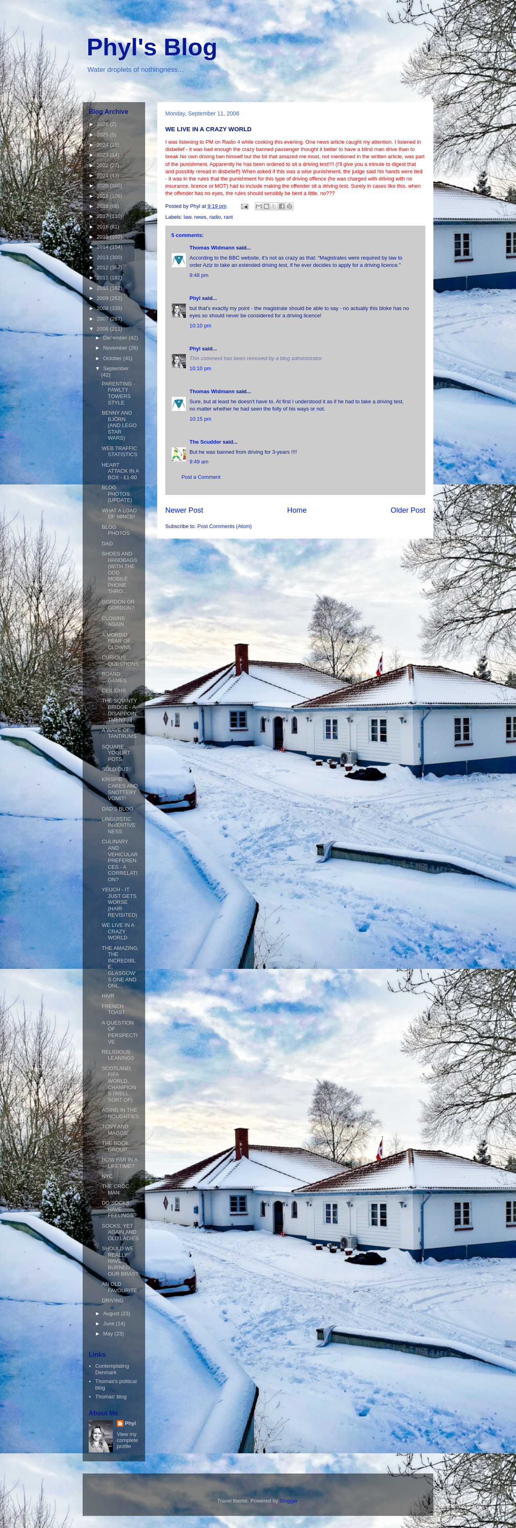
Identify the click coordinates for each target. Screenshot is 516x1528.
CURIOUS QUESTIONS (120, 660)
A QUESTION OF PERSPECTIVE (119, 1032)
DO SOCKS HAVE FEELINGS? (119, 1209)
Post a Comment (201, 477)
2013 (103, 257)
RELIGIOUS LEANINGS (118, 1055)
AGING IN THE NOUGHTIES (120, 1113)
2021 (103, 175)
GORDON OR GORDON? (118, 605)
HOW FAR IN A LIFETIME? (119, 1163)
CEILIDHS (114, 690)
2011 (103, 278)
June (109, 1323)
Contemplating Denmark (112, 1369)
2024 (103, 145)
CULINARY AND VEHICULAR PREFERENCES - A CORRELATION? (119, 860)
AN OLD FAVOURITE (119, 1287)
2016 (103, 227)
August (112, 1313)
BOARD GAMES (114, 677)
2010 (103, 288)
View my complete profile (127, 1440)
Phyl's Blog (152, 47)
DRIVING (112, 1300)
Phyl (194, 298)
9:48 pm (198, 275)
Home (297, 510)
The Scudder (205, 442)
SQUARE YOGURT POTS (116, 753)
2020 (103, 185)
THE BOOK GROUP (115, 1146)
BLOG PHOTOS (116, 530)
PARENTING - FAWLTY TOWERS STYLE (118, 393)
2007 (103, 319)
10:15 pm (200, 419)
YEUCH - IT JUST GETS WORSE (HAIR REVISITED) (119, 902)
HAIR (108, 996)
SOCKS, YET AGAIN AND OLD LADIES (120, 1232)
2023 (103, 155)
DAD (107, 544)
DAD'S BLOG (117, 809)
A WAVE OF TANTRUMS (119, 733)
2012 (103, 267)
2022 (103, 165)
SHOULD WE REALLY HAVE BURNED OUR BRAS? (120, 1260)
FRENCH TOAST (113, 1009)
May (108, 1334)
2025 (103, 135)
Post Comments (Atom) (225, 526)
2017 (103, 216)
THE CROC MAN (115, 1189)
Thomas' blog (111, 1397)
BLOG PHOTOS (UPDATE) (117, 493)
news (200, 217)
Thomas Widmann (212, 248)
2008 (103, 308)
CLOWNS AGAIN (113, 621)
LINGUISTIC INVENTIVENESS (118, 825)
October (113, 358)
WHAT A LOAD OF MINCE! (119, 513)
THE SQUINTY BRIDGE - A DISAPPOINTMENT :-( (119, 710)
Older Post (408, 510)
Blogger (289, 1501)
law (187, 217)
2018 (103, 206)
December (116, 338)
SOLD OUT (115, 769)
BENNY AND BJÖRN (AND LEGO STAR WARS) (119, 425)
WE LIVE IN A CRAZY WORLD (118, 931)
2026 (103, 124)
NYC (107, 1176)
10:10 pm (200, 326)
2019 (103, 196)
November (116, 348)
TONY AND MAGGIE (115, 1129)
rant (228, 217)
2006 (103, 329)
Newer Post (184, 510)
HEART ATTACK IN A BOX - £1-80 (120, 471)
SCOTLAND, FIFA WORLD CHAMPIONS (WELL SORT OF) (119, 1084)
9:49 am (198, 462)
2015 (103, 237)
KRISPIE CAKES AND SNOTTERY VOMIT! (119, 788)
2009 (103, 298)
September (116, 368)
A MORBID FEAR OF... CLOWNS (118, 641)
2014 (103, 247)
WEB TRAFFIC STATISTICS (119, 451)
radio (215, 217)
